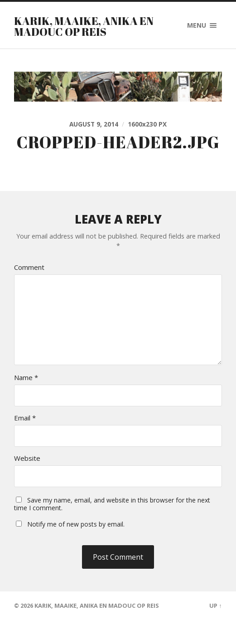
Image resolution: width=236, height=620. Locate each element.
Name (26, 377)
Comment (29, 267)
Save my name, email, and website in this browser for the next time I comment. (112, 504)
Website (27, 458)
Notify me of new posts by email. (76, 524)
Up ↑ (215, 605)
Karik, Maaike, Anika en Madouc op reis (84, 26)
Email (25, 418)
